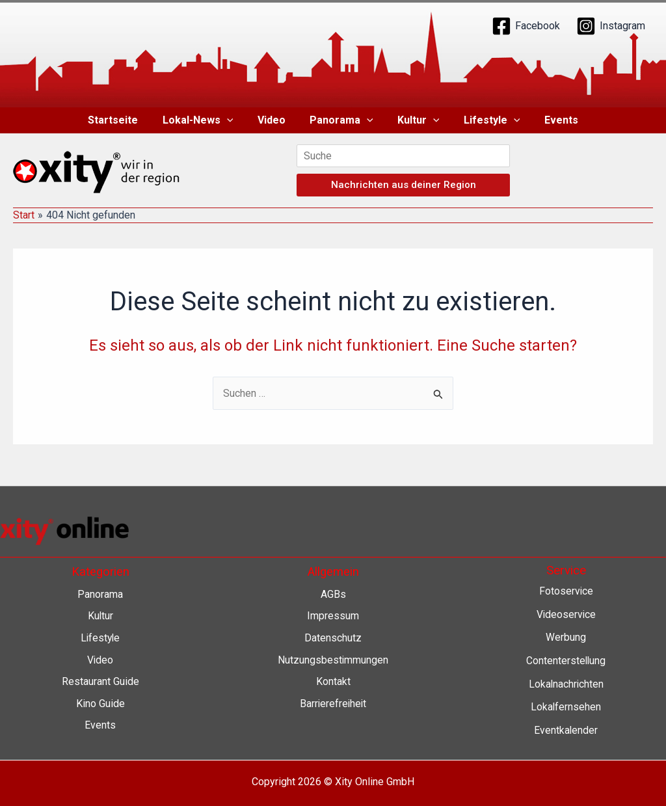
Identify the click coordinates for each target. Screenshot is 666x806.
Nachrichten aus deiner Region (403, 185)
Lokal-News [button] (204, 120)
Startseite (123, 120)
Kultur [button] (415, 120)
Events (551, 120)
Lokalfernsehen (566, 707)
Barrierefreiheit (333, 703)
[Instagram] (610, 26)
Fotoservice (566, 591)
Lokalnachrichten (566, 684)
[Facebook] (526, 26)
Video (275, 120)
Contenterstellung (566, 660)
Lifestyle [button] (485, 120)
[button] (233, 120)
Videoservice (566, 614)
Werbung (566, 637)
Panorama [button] (341, 120)
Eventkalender (566, 730)
